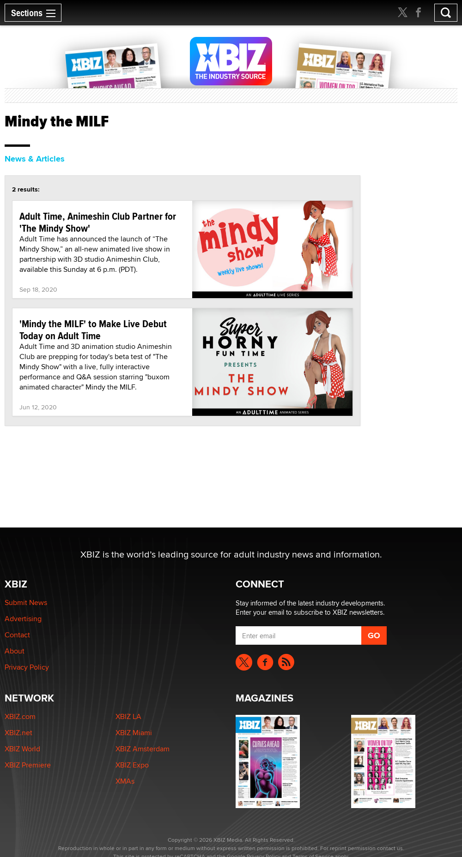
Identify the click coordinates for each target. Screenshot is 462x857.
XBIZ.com (20, 716)
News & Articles (35, 159)
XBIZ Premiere (28, 765)
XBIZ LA (128, 716)
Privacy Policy (27, 667)
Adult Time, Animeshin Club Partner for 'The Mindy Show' (97, 222)
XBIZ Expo (132, 765)
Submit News (26, 602)
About (14, 651)
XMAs (125, 781)
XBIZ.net (18, 732)
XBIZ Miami (134, 732)
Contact (17, 634)
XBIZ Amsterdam (143, 748)
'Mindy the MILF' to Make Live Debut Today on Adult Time (93, 329)
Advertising (23, 618)
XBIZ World (22, 748)
